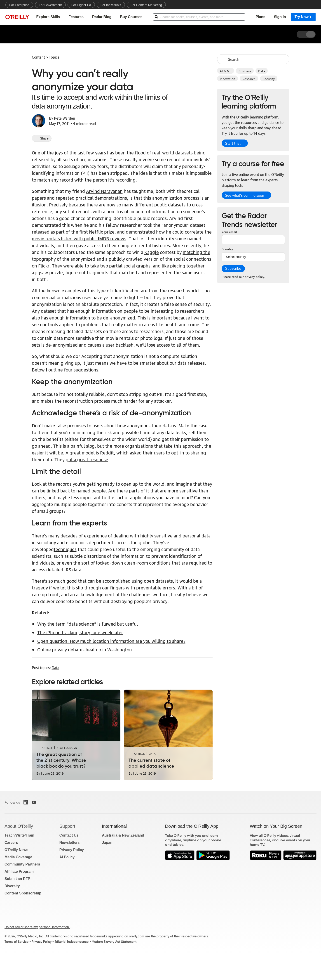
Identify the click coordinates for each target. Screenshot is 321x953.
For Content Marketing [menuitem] (146, 5)
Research (248, 78)
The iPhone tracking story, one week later (80, 632)
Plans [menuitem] (260, 17)
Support (67, 826)
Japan (107, 842)
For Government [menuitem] (50, 5)
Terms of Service (16, 942)
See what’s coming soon (244, 195)
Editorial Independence (71, 942)
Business (245, 71)
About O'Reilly (19, 826)
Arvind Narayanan (104, 191)
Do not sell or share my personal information (37, 927)
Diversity (12, 886)
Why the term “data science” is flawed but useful (87, 623)
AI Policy (67, 857)
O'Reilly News (16, 850)
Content (38, 56)
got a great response (87, 459)
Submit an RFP (17, 879)
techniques (65, 549)
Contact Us (68, 835)
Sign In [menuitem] (280, 17)
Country (227, 248)
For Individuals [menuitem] (111, 5)
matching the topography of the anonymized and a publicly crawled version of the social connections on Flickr (121, 259)
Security (269, 78)
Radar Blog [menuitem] (101, 17)
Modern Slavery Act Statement (114, 942)
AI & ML (225, 71)
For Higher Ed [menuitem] (81, 5)
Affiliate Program (19, 871)
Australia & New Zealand (123, 835)
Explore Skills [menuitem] (48, 17)
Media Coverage (18, 857)
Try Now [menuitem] (303, 17)
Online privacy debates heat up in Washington (84, 649)
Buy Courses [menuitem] (131, 17)
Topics (54, 56)
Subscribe (233, 268)
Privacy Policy (71, 850)
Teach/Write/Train (19, 835)
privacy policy (254, 276)
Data (261, 71)
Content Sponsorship (23, 893)
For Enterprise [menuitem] (19, 5)
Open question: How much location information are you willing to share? (111, 641)
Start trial (233, 143)
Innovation (227, 78)
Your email (229, 231)
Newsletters (69, 842)
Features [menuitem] (76, 17)
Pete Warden (64, 118)
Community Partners (22, 864)
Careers (11, 842)
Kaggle (151, 252)
